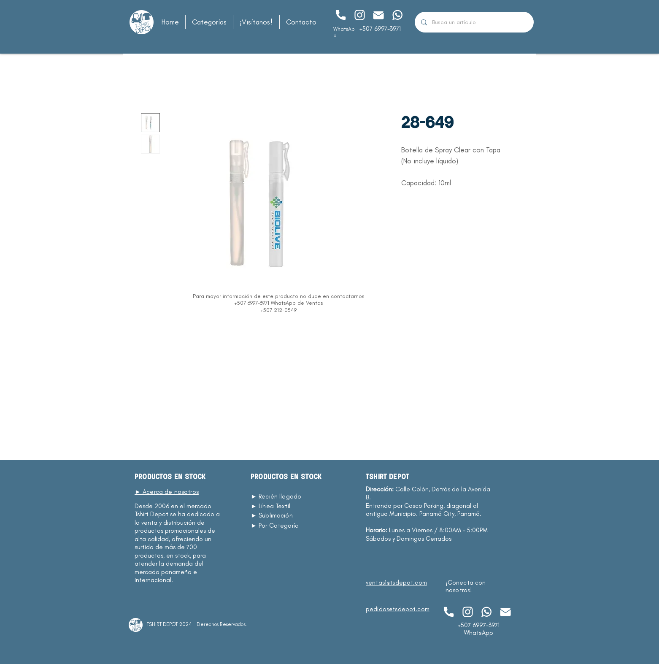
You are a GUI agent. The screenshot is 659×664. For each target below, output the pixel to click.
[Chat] (340, 15)
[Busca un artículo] (474, 22)
